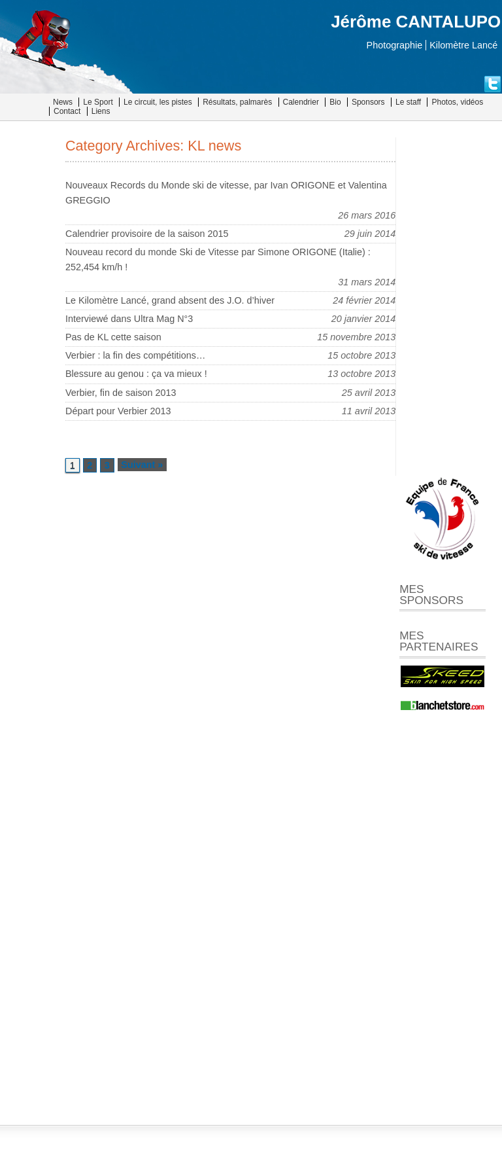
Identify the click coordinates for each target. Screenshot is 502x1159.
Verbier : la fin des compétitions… (135, 355)
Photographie (395, 45)
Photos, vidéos (457, 102)
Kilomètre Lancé (463, 45)
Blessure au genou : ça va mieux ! (136, 373)
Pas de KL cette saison (113, 337)
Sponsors (368, 102)
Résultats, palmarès (237, 102)
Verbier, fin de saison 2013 (120, 392)
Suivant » (142, 464)
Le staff (408, 102)
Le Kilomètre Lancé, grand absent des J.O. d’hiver (170, 300)
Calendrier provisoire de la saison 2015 (147, 233)
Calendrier (301, 102)
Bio (335, 102)
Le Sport (97, 102)
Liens (101, 111)
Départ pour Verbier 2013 (118, 411)
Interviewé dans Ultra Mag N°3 (129, 318)
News (63, 102)
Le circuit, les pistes (158, 102)
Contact (67, 111)
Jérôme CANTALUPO (416, 21)
